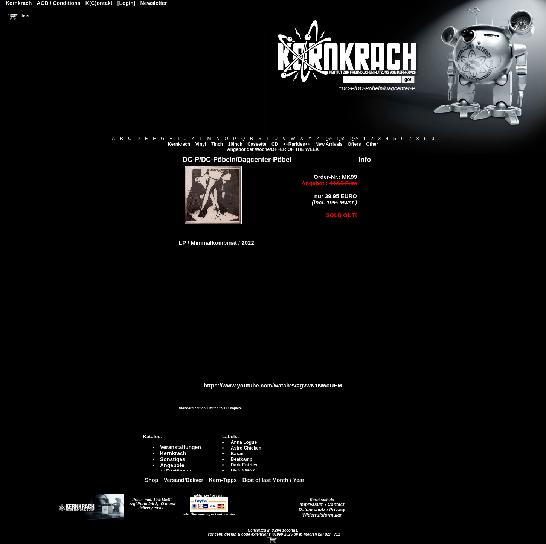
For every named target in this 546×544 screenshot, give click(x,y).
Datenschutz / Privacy (322, 509)
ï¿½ (328, 138)
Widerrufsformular (322, 515)
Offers (354, 144)
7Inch (217, 144)
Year (299, 480)
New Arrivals (328, 144)
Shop (151, 480)
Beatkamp (241, 459)
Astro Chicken (246, 448)
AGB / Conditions (59, 3)
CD (274, 144)
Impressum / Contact (322, 504)
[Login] (126, 3)
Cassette (256, 144)
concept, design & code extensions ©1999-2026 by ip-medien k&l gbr (270, 534)
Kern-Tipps (223, 480)
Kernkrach (179, 144)
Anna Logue (244, 442)
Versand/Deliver (183, 480)
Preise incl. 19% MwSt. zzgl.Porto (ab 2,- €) (151, 502)
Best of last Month (265, 480)
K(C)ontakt (99, 3)
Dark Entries (244, 465)
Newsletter (153, 3)
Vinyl (200, 144)
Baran (237, 453)
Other (372, 144)
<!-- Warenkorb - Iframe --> (273, 540)
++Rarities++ (296, 144)
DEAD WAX (243, 470)
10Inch (235, 144)
